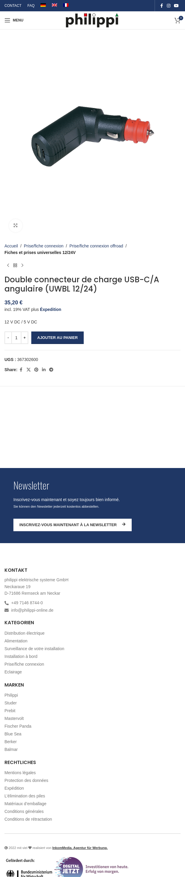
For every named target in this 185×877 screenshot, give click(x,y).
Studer (10, 703)
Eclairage (13, 672)
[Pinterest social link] (36, 370)
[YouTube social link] (176, 6)
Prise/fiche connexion (43, 246)
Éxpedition (50, 309)
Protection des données (26, 780)
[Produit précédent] (8, 265)
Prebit (9, 710)
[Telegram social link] (51, 370)
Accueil (11, 246)
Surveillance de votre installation (34, 648)
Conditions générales (24, 811)
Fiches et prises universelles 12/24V (40, 252)
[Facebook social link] (161, 6)
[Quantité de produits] (16, 337)
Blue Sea (12, 734)
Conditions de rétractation (28, 819)
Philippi (11, 695)
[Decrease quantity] (8, 337)
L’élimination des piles (24, 796)
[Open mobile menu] (13, 20)
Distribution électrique (24, 633)
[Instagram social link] (168, 6)
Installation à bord (21, 656)
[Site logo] (92, 20)
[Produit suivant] (22, 265)
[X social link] (28, 370)
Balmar (11, 749)
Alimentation (15, 641)
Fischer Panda (17, 726)
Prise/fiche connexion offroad (96, 246)
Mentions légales (20, 772)
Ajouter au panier (57, 337)
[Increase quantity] (24, 337)
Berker (10, 741)
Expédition (14, 788)
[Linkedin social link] (43, 370)
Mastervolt (14, 718)
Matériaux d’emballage (25, 803)
